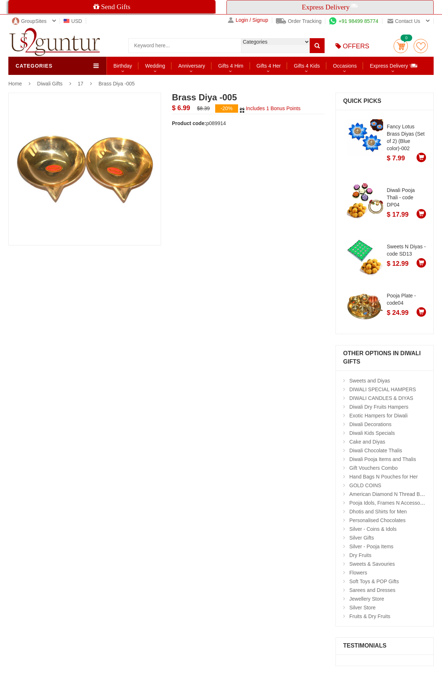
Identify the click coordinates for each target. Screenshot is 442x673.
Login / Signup (248, 20)
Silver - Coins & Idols (373, 529)
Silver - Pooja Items (371, 546)
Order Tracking (299, 21)
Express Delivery (394, 65)
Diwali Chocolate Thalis (375, 450)
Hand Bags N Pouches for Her (383, 477)
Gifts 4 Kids (307, 66)
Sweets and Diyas (369, 381)
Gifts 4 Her (269, 66)
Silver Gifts (361, 538)
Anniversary (191, 66)
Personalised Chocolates (377, 520)
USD (73, 21)
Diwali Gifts (50, 84)
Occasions (345, 66)
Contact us (403, 21)
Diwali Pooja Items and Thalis (382, 459)
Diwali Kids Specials (372, 433)
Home (15, 84)
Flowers (358, 573)
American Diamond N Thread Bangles (392, 494)
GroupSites (29, 21)
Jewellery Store (366, 599)
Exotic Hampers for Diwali (378, 415)
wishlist (421, 46)
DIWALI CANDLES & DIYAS (381, 398)
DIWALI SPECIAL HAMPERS (382, 389)
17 (81, 84)
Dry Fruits (360, 555)
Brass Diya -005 (117, 84)
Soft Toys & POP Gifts (374, 581)
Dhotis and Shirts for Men (378, 511)
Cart (401, 46)
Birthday (122, 66)
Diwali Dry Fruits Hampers (379, 407)
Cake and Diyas (367, 442)
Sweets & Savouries (372, 564)
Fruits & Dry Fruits (369, 616)
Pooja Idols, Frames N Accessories (388, 503)
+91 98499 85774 (353, 21)
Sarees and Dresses (372, 590)
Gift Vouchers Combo (373, 468)
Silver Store (362, 607)
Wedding (155, 66)
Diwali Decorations (370, 424)
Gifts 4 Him (230, 66)
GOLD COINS (365, 485)
